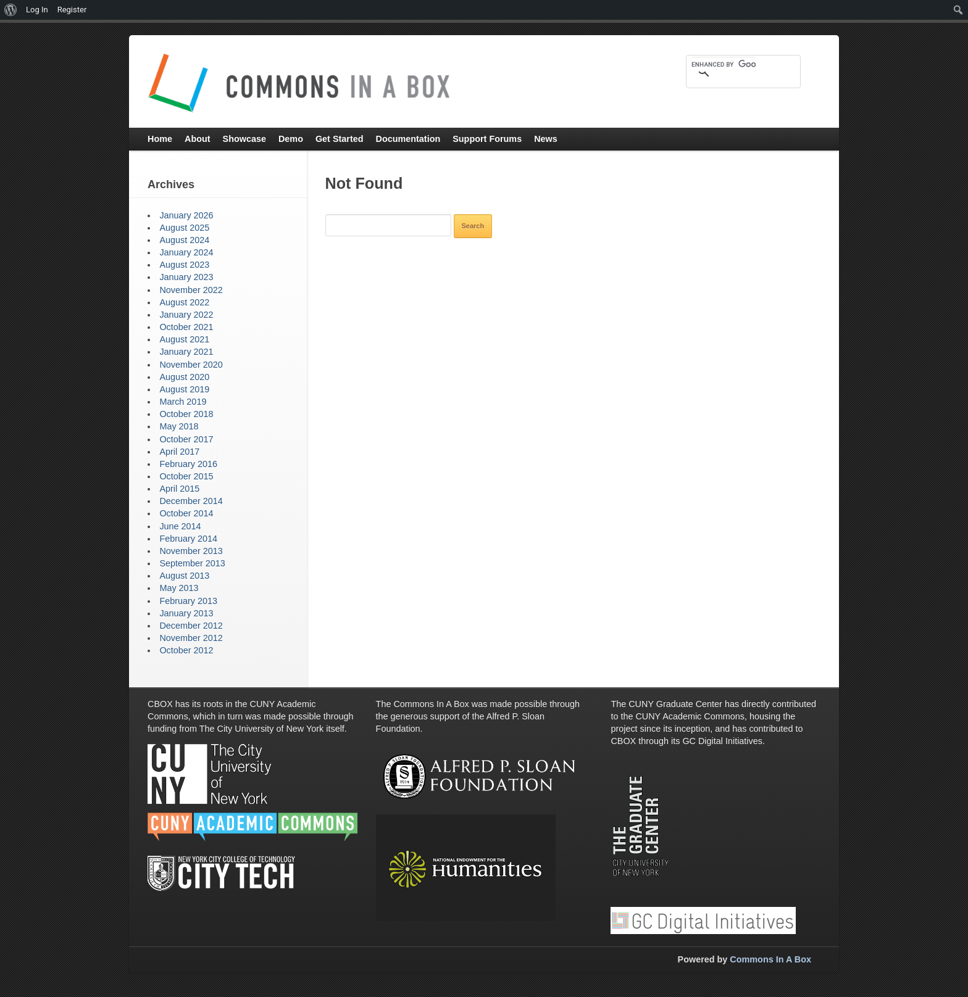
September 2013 (192, 563)
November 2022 (190, 290)
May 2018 (178, 426)
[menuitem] (11, 10)
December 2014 (190, 501)
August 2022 (184, 302)
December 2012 (190, 626)
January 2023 (186, 277)
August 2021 (184, 339)
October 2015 (186, 476)
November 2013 (190, 551)
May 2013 (178, 588)
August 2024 (184, 240)
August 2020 (184, 377)
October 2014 (186, 513)
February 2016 (188, 464)
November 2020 (190, 365)
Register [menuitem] (72, 9)
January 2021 (186, 352)
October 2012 (186, 650)
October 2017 (186, 439)
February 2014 (188, 539)
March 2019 (182, 402)
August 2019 (184, 389)
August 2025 (184, 228)
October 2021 (186, 327)
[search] (723, 64)
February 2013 (188, 601)
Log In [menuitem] (37, 9)
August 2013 (184, 576)
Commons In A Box (770, 959)
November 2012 (190, 638)
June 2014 (180, 526)
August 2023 (184, 265)
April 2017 (179, 452)
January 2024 (186, 252)
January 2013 (186, 613)
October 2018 (186, 414)
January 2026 (186, 215)
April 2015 (179, 489)
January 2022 (186, 315)
